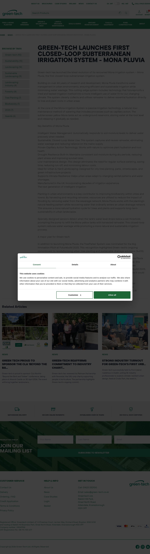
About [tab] (113, 264)
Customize (74, 295)
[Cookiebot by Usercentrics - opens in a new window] (119, 257)
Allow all (112, 295)
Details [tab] (75, 264)
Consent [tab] (37, 264)
